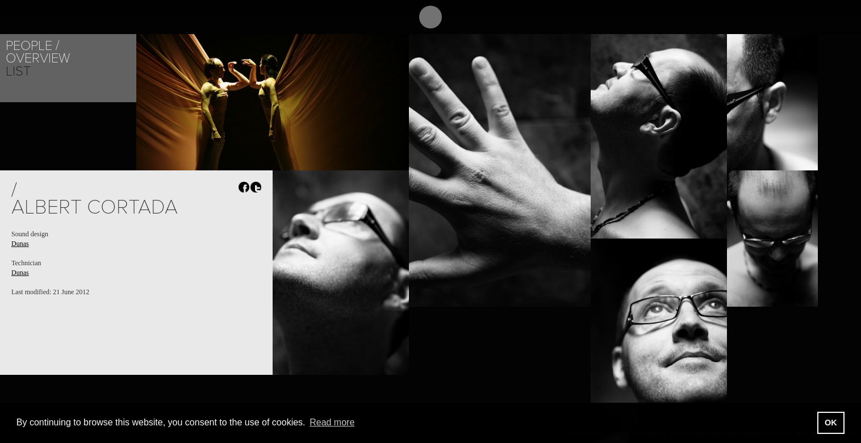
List (18, 71)
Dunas (20, 244)
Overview (38, 58)
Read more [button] (332, 422)
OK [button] (831, 422)
